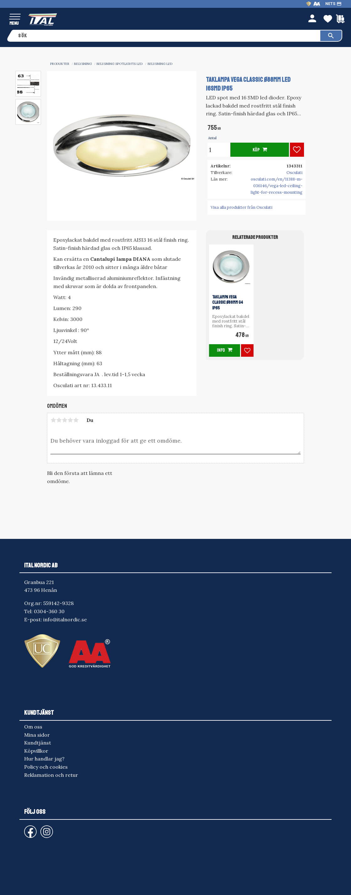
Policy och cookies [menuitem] (46, 767)
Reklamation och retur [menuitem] (51, 775)
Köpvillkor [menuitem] (36, 751)
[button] (14, 17)
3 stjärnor (64, 420)
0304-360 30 (49, 611)
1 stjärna (53, 420)
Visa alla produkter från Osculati (241, 207)
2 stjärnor (59, 420)
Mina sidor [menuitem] (37, 735)
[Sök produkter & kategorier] (167, 36)
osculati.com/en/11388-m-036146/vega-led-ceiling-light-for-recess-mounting (276, 185)
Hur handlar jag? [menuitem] (44, 758)
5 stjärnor (76, 420)
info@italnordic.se (65, 619)
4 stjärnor (70, 420)
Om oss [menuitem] (33, 727)
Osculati (294, 172)
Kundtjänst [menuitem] (37, 743)
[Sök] (331, 36)
